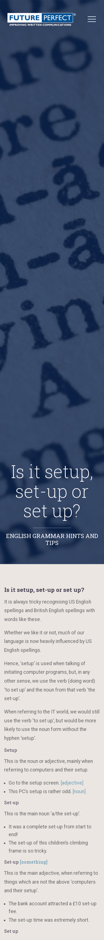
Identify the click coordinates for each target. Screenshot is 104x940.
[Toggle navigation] (92, 19)
